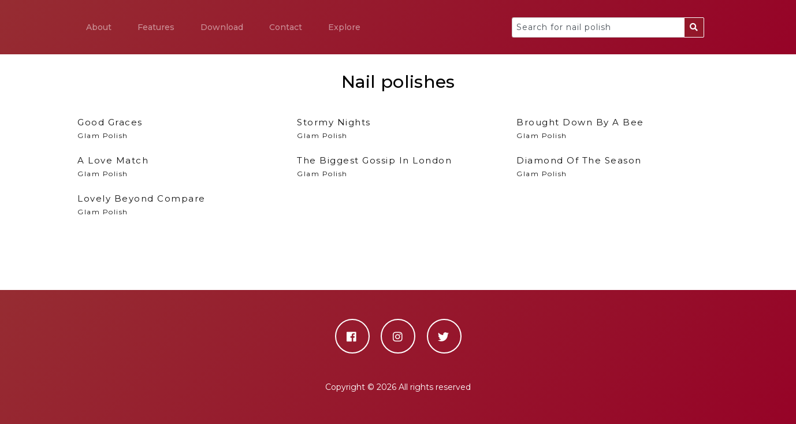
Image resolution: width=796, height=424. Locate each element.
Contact (285, 27)
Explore (344, 27)
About (98, 27)
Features (155, 27)
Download (221, 27)
